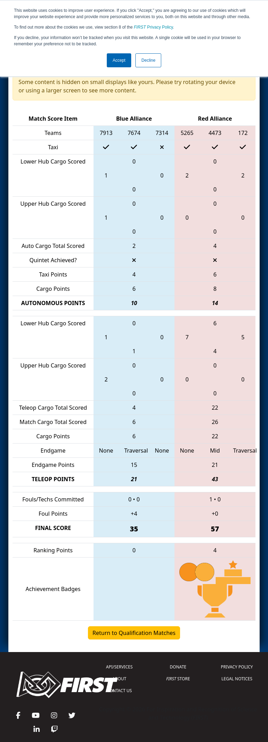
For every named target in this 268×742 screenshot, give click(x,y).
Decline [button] (148, 60)
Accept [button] (119, 60)
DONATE (178, 667)
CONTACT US (119, 691)
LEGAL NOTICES (237, 679)
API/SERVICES (119, 667)
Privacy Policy (153, 27)
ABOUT (119, 679)
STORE (178, 679)
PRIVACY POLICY (237, 667)
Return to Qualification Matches (134, 633)
